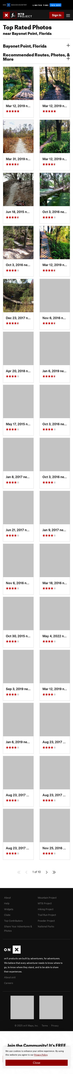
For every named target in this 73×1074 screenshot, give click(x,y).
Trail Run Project (47, 914)
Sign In (56, 15)
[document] (36, 1057)
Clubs (7, 914)
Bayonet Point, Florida (36, 45)
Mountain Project (47, 897)
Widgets (8, 909)
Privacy (55, 1025)
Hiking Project (45, 909)
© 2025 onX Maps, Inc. (26, 1025)
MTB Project (45, 903)
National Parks (46, 926)
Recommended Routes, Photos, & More (36, 56)
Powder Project (46, 920)
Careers (8, 983)
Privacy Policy (40, 1055)
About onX (10, 977)
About (7, 897)
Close (36, 1062)
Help (6, 903)
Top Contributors (13, 920)
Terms (45, 1025)
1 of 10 (37, 872)
